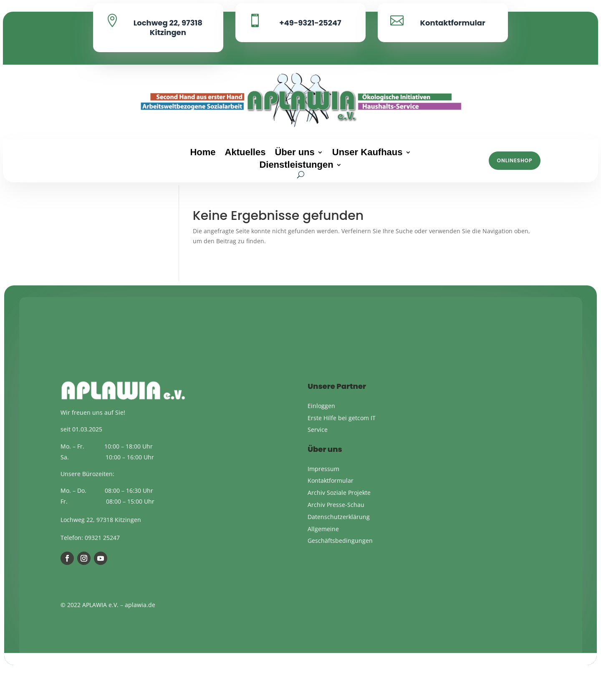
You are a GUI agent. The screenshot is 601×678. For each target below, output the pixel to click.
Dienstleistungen (296, 166)
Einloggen (321, 414)
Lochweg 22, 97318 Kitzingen (168, 28)
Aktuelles (245, 153)
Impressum (323, 477)
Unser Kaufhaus (367, 153)
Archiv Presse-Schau (336, 513)
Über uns (294, 153)
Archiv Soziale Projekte (339, 501)
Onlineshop (515, 160)
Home (202, 153)
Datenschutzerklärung (339, 525)
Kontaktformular (452, 23)
